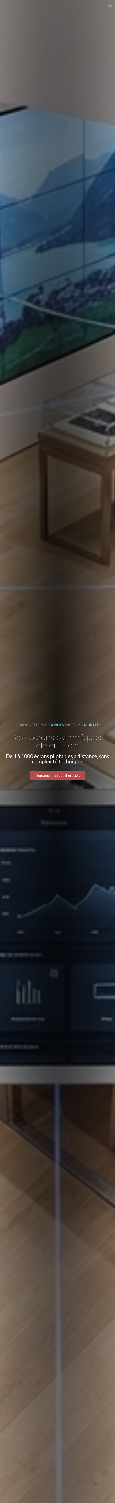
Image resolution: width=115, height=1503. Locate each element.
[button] (110, 5)
